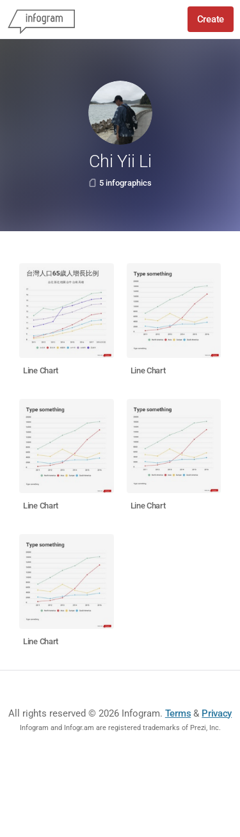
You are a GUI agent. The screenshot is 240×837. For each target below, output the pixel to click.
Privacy (217, 713)
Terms (178, 713)
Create (210, 19)
